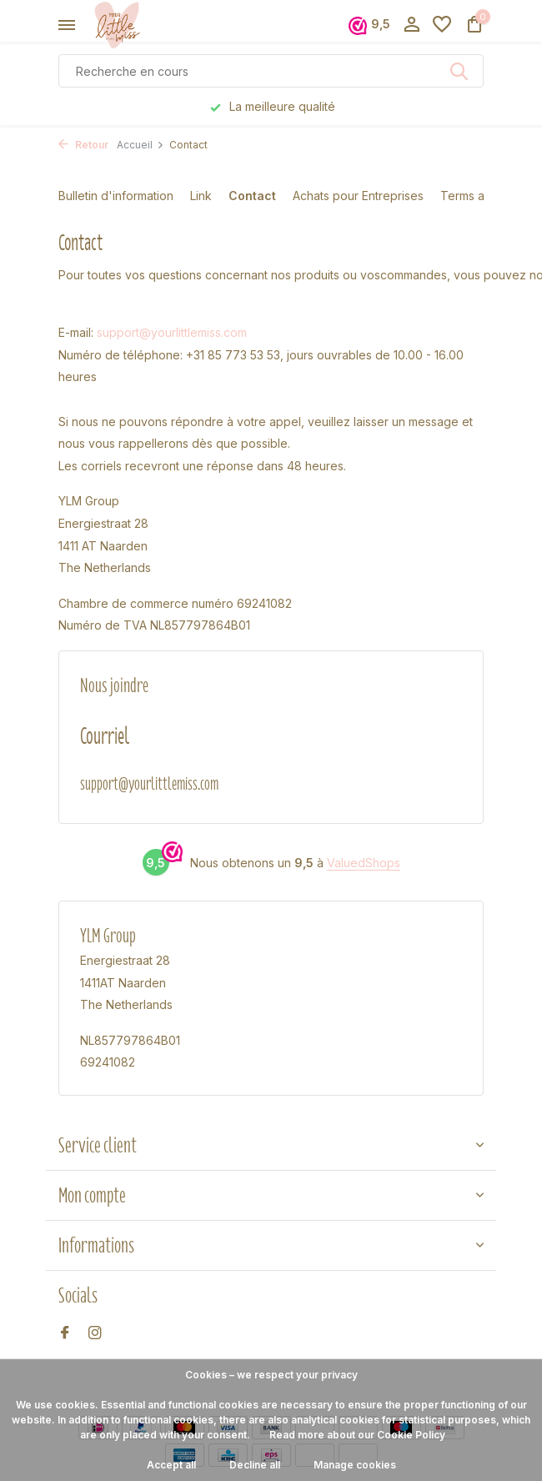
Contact (252, 195)
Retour (83, 144)
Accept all (171, 1464)
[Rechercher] (271, 71)
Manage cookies (355, 1464)
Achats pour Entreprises (358, 195)
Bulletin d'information (115, 195)
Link (201, 195)
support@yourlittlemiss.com (172, 332)
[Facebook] (65, 1333)
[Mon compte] (411, 25)
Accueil (140, 144)
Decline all (254, 1464)
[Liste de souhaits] (442, 25)
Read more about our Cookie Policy (357, 1434)
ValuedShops (363, 863)
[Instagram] (95, 1333)
